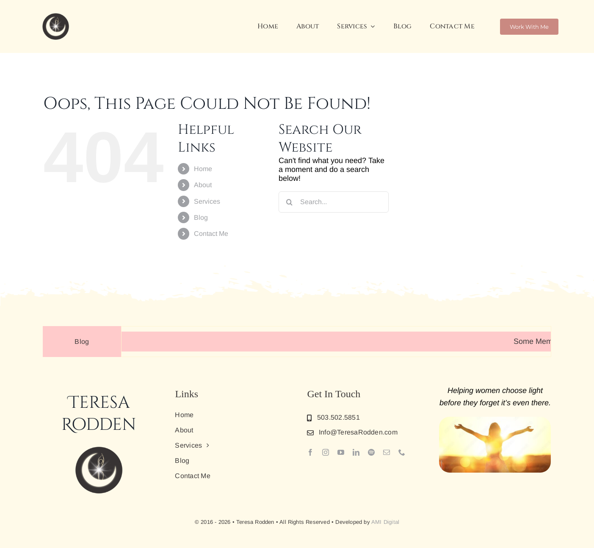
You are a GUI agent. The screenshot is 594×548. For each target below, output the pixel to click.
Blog (201, 217)
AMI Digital (385, 522)
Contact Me (211, 233)
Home (203, 168)
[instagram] (325, 452)
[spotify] (371, 452)
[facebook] (310, 452)
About (203, 184)
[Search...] (334, 202)
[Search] (289, 202)
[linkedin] (356, 452)
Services (207, 201)
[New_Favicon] (56, 14)
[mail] (386, 452)
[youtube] (340, 452)
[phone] (401, 452)
